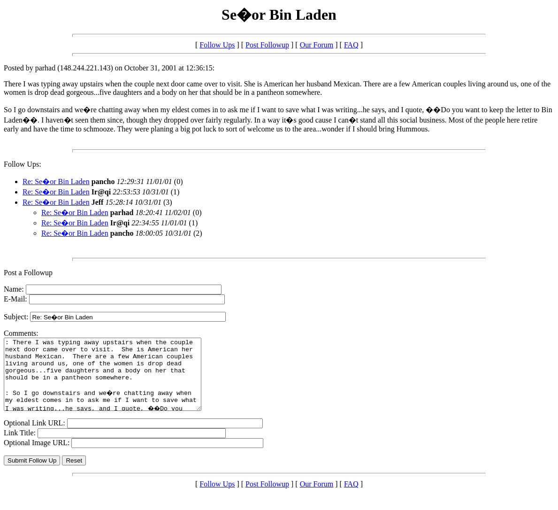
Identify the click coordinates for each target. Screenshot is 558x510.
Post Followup (267, 45)
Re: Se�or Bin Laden (56, 181)
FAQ (351, 45)
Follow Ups (217, 45)
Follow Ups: (22, 164)
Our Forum (317, 45)
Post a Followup (28, 273)
